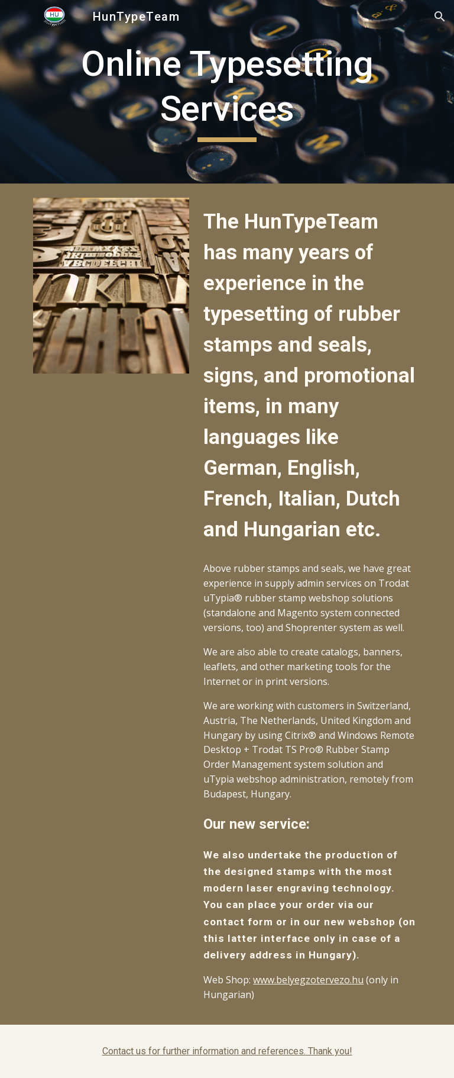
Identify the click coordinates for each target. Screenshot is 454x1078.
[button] (440, 16)
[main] (226, 91)
